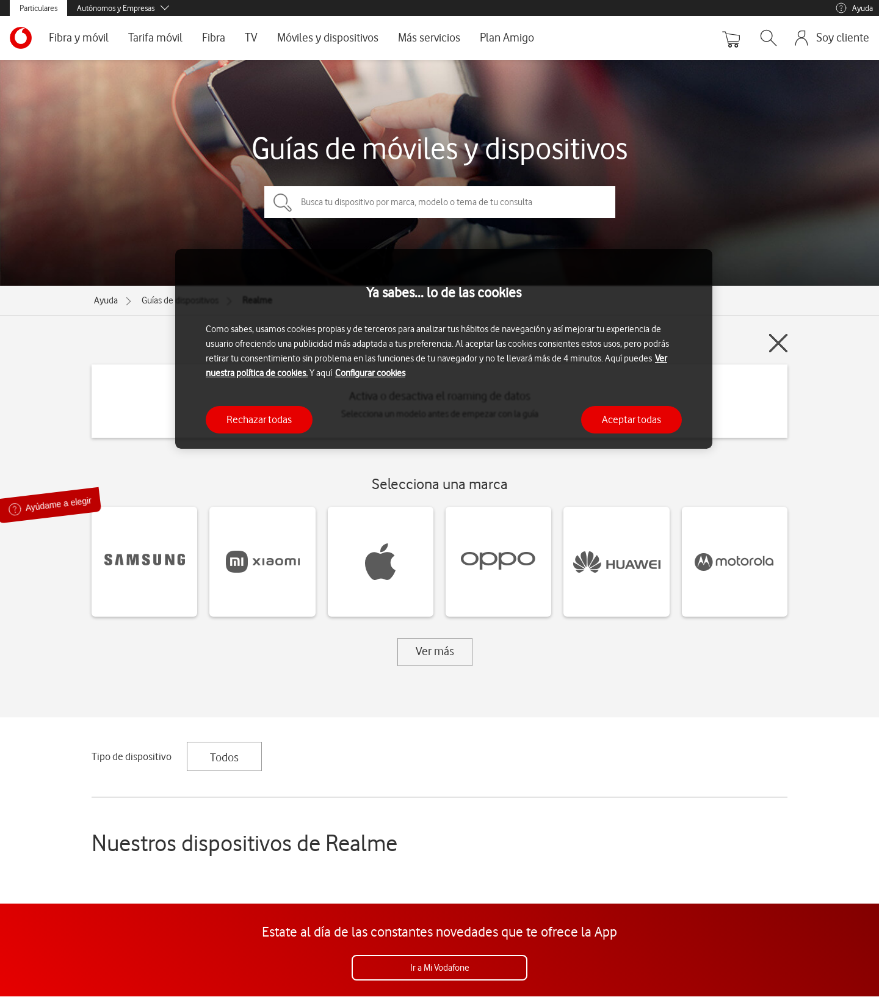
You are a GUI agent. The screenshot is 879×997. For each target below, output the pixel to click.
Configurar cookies (370, 373)
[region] (443, 349)
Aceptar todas (631, 419)
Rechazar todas (259, 419)
